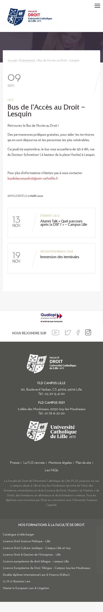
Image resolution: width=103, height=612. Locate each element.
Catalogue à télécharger (18, 534)
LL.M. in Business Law (16, 581)
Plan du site (83, 463)
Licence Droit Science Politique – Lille (26, 541)
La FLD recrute (34, 463)
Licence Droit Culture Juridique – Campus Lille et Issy (37, 548)
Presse (15, 463)
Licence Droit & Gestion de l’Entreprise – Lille (32, 554)
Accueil (12, 60)
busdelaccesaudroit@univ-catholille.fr (32, 178)
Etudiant (45, 216)
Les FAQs (51, 470)
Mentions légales (60, 463)
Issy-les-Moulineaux (52, 251)
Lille (10, 100)
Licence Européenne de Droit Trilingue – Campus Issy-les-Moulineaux (46, 568)
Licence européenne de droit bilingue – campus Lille (36, 561)
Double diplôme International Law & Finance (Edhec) (36, 574)
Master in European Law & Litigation (26, 588)
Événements (27, 60)
